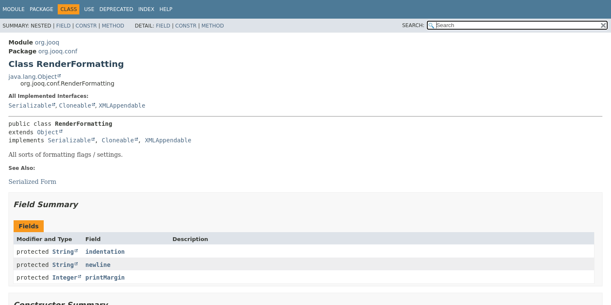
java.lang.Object (32, 76)
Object (48, 132)
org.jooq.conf (57, 51)
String (63, 251)
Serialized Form (32, 181)
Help (166, 9)
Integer (64, 277)
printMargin (105, 277)
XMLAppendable (122, 105)
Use (89, 9)
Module (14, 9)
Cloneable (75, 105)
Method (113, 26)
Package (41, 9)
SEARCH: (413, 25)
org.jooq (47, 42)
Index (146, 9)
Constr (86, 26)
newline (97, 264)
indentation (105, 251)
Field (63, 26)
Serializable (29, 105)
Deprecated (116, 9)
